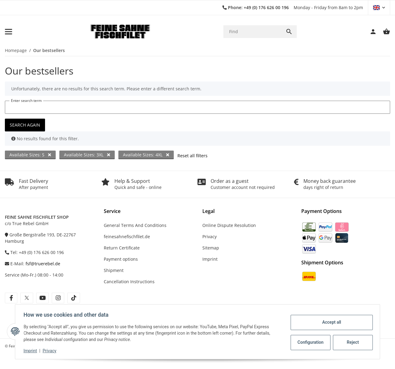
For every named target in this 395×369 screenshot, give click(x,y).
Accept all (330, 322)
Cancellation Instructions (129, 281)
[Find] (252, 31)
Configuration (310, 342)
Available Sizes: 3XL (87, 155)
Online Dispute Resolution (229, 225)
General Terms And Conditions (135, 225)
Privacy (51, 350)
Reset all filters (192, 155)
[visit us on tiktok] (73, 298)
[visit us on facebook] (11, 298)
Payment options (121, 259)
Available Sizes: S (30, 155)
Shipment (114, 270)
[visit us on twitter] (26, 298)
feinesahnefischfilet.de (127, 236)
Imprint (31, 350)
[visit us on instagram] (58, 298)
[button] (379, 7)
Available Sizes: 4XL (146, 155)
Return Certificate (122, 248)
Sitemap (210, 248)
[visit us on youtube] (42, 298)
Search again (25, 125)
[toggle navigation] (8, 31)
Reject (351, 342)
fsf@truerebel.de (43, 263)
